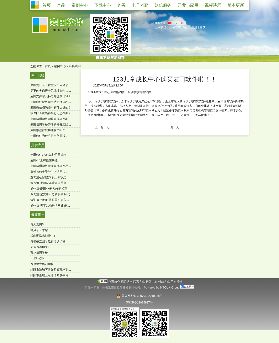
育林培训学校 (39, 252)
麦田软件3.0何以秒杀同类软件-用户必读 (56, 154)
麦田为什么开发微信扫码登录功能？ (53, 85)
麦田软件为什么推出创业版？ (49, 135)
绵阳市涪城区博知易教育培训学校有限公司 (58, 269)
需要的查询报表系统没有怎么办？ (52, 90)
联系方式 (175, 27)
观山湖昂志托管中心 (43, 235)
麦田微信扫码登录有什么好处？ (50, 107)
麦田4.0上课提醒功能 (44, 160)
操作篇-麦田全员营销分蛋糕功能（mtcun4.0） (60, 183)
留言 (186, 27)
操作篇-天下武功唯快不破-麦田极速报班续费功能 (61, 205)
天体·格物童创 (39, 247)
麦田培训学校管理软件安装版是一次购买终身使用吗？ (65, 124)
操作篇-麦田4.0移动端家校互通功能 (53, 188)
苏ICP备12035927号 (139, 302)
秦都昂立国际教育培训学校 (47, 241)
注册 (194, 27)
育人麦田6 (37, 224)
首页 (48, 66)
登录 (202, 27)
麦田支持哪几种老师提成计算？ (50, 96)
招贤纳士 (127, 281)
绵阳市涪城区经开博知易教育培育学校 (55, 275)
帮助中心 (152, 281)
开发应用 (37, 145)
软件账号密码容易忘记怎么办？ (50, 113)
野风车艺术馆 (39, 230)
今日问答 (37, 75)
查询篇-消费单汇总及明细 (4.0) (50, 194)
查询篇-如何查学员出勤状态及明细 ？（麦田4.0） (62, 177)
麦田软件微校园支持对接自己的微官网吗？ (58, 102)
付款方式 (164, 281)
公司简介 (161, 27)
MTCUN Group (169, 287)
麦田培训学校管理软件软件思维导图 (53, 166)
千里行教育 (37, 258)
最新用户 (37, 214)
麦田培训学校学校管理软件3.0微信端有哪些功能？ (62, 119)
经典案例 (75, 66)
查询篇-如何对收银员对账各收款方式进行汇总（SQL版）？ (68, 199)
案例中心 (60, 66)
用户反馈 (176, 281)
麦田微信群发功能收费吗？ (47, 130)
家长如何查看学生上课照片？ (49, 171)
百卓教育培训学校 (42, 264)
